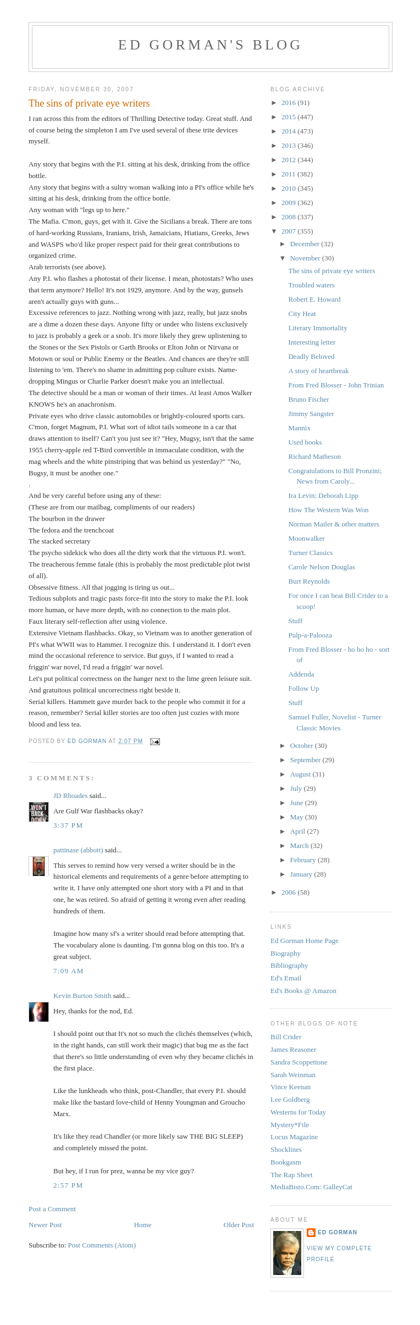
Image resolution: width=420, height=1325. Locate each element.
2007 (289, 231)
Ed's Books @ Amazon (303, 990)
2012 (289, 160)
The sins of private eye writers (331, 271)
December (306, 244)
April (298, 831)
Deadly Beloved (311, 356)
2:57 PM (68, 1185)
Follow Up (303, 688)
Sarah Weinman (293, 1075)
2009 (289, 202)
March (300, 845)
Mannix (299, 428)
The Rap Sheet (291, 1175)
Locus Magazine (294, 1137)
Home (143, 1225)
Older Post (239, 1225)
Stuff (295, 621)
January (302, 874)
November (306, 258)
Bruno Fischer (308, 399)
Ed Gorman (337, 1232)
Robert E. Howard (314, 299)
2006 (289, 892)
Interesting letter (311, 342)
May (297, 817)
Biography (285, 953)
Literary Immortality (317, 328)
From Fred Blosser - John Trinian (336, 385)
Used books (305, 442)
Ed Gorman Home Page (304, 940)
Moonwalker (306, 538)
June (297, 803)
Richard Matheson (314, 456)
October (302, 745)
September (306, 760)
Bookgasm (285, 1162)
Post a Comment (52, 1209)
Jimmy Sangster (311, 413)
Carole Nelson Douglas (321, 567)
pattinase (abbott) (78, 850)
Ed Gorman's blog (210, 45)
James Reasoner (293, 1049)
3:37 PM (68, 825)
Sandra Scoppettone (299, 1062)
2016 (289, 102)
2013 (289, 145)
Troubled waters (311, 285)
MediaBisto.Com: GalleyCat (311, 1187)
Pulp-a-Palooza (309, 635)
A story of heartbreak (318, 371)
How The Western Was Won (328, 510)
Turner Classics (310, 552)
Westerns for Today (298, 1112)
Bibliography (289, 965)
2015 (289, 117)
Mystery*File (289, 1125)
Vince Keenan (290, 1087)
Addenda (301, 674)
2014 (289, 131)
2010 (289, 188)
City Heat (302, 313)
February (304, 860)
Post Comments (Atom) (102, 1245)
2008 (289, 217)
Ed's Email (285, 978)
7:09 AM (68, 971)
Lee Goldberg (290, 1099)
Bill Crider (285, 1037)
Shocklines (286, 1149)
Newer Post (45, 1225)
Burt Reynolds (308, 581)
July (297, 788)
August (301, 774)
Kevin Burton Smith (82, 995)
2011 (289, 174)
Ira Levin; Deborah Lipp (323, 495)
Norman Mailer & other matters (333, 524)
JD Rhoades (70, 795)
